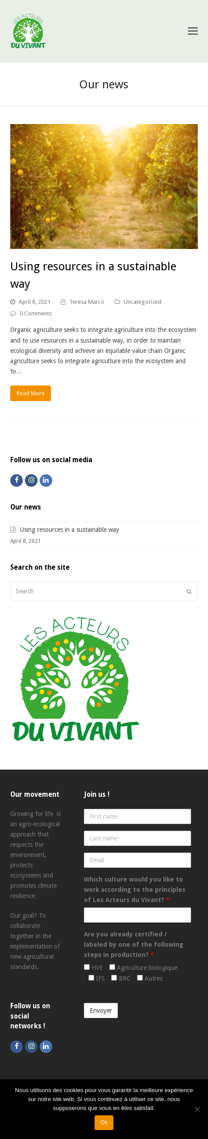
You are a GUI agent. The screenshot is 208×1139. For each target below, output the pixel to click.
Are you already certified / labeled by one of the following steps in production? (133, 944)
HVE (93, 967)
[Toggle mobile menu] (193, 31)
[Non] (196, 1109)
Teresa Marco (86, 301)
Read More (31, 393)
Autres (149, 978)
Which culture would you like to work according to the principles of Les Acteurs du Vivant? (134, 889)
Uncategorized (143, 301)
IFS (96, 978)
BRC (121, 978)
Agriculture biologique (143, 967)
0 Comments (36, 313)
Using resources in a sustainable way (69, 529)
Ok (103, 1122)
